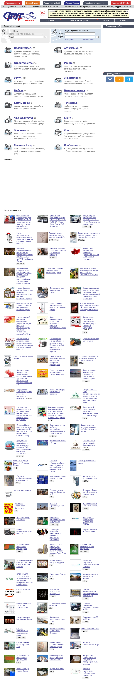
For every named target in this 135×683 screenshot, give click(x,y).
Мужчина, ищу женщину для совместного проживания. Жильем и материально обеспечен (91, 254)
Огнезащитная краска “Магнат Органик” (58, 477)
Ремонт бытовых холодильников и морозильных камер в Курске (58, 306)
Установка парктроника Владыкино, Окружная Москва (91, 606)
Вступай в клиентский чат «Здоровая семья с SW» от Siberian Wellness (24, 563)
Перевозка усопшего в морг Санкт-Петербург (57, 631)
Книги (67, 117)
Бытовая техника (74, 90)
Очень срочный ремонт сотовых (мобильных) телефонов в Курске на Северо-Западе (90, 411)
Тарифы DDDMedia (120, 3)
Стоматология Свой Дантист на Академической (23, 605)
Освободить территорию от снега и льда (57, 619)
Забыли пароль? (89, 40)
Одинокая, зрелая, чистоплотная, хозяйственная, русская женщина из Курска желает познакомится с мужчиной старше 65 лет (24, 377)
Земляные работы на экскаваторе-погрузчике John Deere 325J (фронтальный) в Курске (89, 272)
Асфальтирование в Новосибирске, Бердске (90, 576)
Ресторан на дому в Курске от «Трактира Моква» (21, 463)
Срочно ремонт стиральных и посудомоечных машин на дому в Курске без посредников (89, 322)
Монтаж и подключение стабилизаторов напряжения (89, 672)
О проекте (49, 20)
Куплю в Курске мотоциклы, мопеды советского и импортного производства (57, 360)
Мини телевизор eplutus (90, 629)
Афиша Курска (72, 3)
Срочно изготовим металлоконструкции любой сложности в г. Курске (89, 428)
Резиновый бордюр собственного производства (23, 658)
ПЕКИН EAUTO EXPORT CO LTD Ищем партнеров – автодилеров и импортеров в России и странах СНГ (24, 579)
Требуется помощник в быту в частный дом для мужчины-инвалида (58, 252)
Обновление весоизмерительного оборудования (57, 520)
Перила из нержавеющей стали (57, 505)
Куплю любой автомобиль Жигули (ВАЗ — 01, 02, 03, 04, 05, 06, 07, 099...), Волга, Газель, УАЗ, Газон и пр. (58, 221)
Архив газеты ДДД (52, 3)
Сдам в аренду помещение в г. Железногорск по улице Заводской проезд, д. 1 (89, 235)
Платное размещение (78, 20)
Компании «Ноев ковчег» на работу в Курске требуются (90, 443)
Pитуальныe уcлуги (57, 669)
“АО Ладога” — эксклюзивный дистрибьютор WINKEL (88, 521)
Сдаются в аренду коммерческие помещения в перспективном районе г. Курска (89, 374)
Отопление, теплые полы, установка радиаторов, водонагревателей (89, 358)
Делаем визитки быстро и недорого (57, 561)
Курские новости (13, 3)
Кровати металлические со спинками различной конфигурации (90, 593)
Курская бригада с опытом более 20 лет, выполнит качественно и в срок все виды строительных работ (24, 293)
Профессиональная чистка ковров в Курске (57, 290)
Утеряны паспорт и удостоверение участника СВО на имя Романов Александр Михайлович (89, 306)
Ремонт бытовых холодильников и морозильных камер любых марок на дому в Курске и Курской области (24, 344)
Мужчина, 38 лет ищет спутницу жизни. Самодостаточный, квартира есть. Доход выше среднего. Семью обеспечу (24, 430)
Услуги (18, 78)
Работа (68, 63)
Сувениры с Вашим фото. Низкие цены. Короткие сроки (90, 492)
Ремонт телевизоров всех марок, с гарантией (57, 392)
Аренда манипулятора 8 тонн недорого (24, 531)
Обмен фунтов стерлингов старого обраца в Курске (57, 644)
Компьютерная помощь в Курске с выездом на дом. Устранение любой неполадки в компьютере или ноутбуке (57, 345)
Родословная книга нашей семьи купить (90, 505)
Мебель (18, 90)
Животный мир (23, 145)
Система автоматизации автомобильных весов (22, 632)
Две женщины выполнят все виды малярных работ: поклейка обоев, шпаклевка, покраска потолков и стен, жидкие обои (24, 413)
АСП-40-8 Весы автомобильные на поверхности (87, 547)
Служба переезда (23, 590)
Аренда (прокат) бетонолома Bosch (90, 477)
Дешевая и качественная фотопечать (20, 506)
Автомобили (71, 48)
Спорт (67, 130)
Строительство (23, 63)
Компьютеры (22, 103)
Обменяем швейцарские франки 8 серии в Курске (24, 478)
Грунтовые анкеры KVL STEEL (23, 519)
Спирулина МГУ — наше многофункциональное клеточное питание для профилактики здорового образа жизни (91, 396)
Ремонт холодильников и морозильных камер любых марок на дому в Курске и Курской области (24, 238)
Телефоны (70, 103)
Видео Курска (32, 3)
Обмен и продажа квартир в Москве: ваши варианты (56, 658)
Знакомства (71, 78)
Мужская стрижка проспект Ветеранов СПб (57, 492)
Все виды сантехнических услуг (91, 643)
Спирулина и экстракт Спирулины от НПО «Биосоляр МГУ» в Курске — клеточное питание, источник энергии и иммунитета (56, 412)
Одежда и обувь (24, 117)
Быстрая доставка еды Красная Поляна (24, 618)
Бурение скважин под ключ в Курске (91, 340)
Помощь (105, 20)
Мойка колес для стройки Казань (22, 670)
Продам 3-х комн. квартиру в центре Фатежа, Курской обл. (57, 235)
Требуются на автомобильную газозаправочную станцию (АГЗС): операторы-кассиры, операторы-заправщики (24, 447)
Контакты (124, 20)
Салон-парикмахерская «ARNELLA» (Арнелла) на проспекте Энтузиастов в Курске (58, 322)
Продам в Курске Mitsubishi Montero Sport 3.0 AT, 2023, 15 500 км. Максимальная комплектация (91, 220)
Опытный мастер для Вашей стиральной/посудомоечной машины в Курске (24, 306)
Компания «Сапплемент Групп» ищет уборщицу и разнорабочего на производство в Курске (57, 466)
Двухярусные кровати (22, 490)
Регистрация (69, 40)
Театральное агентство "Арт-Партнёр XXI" (55, 592)
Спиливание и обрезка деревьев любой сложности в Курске (54, 271)
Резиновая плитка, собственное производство (23, 547)
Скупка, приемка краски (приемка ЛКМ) (22, 644)
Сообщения (71, 145)
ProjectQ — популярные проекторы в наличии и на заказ (91, 563)
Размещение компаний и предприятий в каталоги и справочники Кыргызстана (55, 534)
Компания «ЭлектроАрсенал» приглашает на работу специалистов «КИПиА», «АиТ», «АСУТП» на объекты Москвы (24, 255)
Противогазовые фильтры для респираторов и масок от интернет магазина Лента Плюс (58, 549)
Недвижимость (23, 48)
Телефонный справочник (95, 3)
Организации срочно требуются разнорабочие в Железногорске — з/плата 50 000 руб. (57, 429)
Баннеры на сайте (114, 26)
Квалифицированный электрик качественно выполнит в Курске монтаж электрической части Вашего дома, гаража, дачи (91, 293)
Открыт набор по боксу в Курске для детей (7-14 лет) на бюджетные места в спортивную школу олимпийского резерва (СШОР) (23, 222)
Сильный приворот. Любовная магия (90, 530)
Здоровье (20, 130)
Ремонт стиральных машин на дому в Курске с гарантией (57, 372)
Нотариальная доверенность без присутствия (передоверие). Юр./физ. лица (90, 660)
